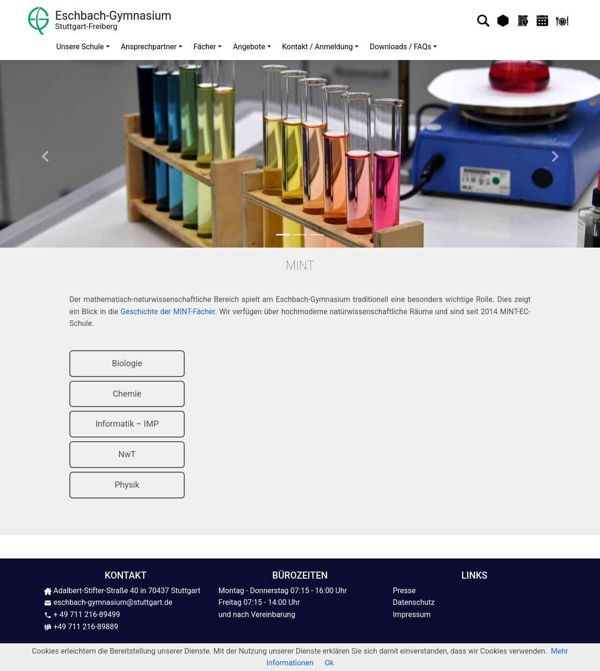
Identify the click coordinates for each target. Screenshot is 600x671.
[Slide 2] (300, 234)
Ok (329, 662)
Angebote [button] (249, 46)
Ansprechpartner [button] (149, 46)
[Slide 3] (317, 234)
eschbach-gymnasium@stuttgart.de (108, 602)
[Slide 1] (283, 234)
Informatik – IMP (126, 424)
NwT (126, 454)
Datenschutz (414, 602)
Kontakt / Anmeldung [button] (317, 46)
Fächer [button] (205, 46)
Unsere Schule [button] (80, 46)
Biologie (127, 363)
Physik (127, 485)
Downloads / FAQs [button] (400, 46)
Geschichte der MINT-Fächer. (168, 311)
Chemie (127, 394)
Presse (404, 590)
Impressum (412, 614)
